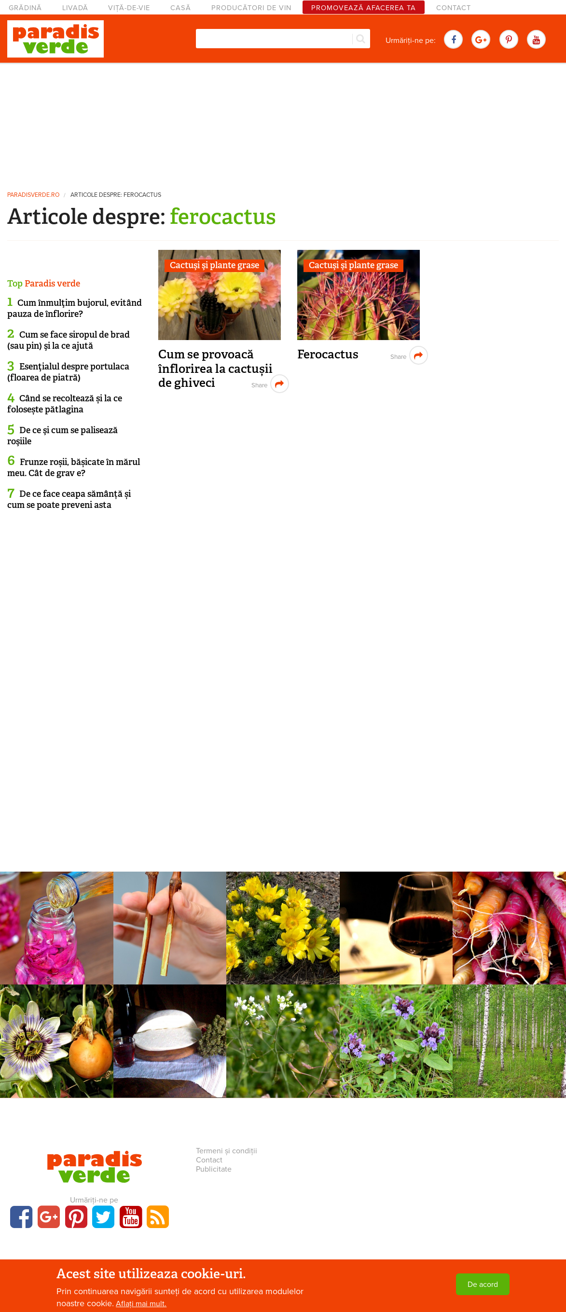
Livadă (75, 8)
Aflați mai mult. (141, 1304)
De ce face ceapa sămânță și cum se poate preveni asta (69, 499)
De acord (483, 1284)
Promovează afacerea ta (363, 8)
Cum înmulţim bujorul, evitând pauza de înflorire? (74, 308)
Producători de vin (251, 8)
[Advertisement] (283, 123)
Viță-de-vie (129, 8)
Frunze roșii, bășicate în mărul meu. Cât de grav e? (73, 467)
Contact (453, 8)
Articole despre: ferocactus (115, 195)
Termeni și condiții (226, 1151)
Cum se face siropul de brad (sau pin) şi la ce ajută (68, 340)
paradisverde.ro (33, 195)
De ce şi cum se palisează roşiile (62, 435)
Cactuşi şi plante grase (214, 265)
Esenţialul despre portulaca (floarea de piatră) (68, 372)
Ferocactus (328, 354)
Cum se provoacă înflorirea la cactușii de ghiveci (215, 368)
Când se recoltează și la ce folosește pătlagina (64, 404)
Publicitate (214, 1169)
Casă (180, 8)
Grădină (25, 8)
